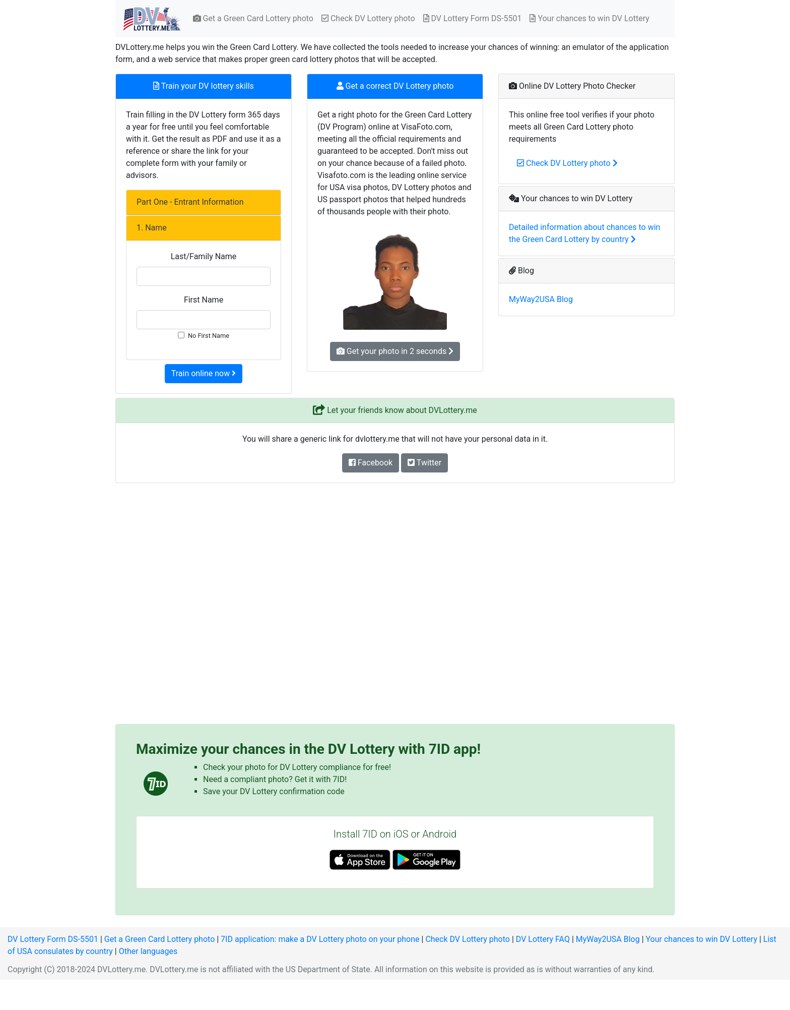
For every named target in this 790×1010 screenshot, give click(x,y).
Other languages (148, 951)
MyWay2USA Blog (541, 299)
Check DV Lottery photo (368, 18)
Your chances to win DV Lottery (589, 18)
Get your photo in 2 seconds (395, 351)
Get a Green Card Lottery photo (253, 18)
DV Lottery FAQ (543, 939)
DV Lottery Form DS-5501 (472, 18)
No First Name (208, 335)
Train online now (203, 373)
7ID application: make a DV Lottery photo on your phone (320, 939)
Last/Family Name (204, 256)
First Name (203, 300)
